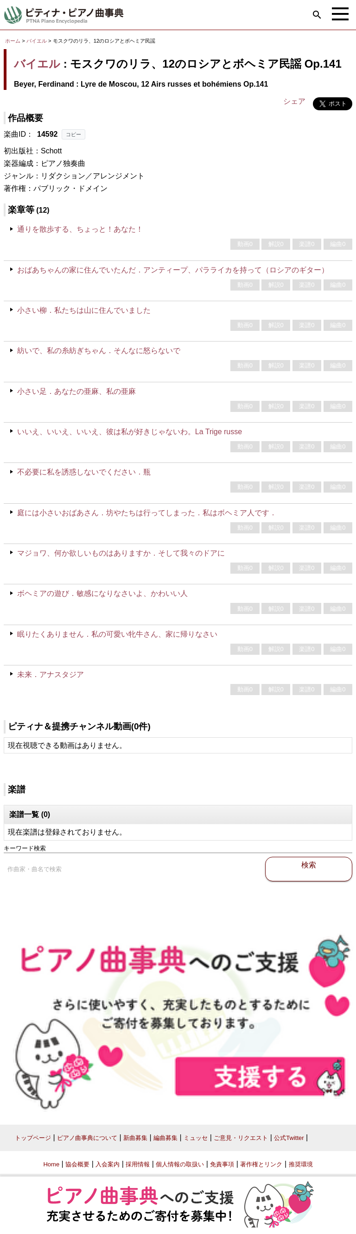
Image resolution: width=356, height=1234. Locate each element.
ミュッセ (196, 1137)
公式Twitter (289, 1137)
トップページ (33, 1137)
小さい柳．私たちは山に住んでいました (84, 310)
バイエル (36, 41)
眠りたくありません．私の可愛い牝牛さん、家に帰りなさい (117, 634)
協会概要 (77, 1164)
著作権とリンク (261, 1164)
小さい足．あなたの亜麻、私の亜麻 (76, 391)
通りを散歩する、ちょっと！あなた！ (80, 229)
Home (51, 1164)
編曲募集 (165, 1137)
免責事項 (222, 1164)
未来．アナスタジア (50, 674)
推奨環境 (301, 1164)
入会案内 (107, 1164)
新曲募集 (135, 1137)
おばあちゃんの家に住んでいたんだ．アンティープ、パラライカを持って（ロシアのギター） (173, 270)
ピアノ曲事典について (87, 1137)
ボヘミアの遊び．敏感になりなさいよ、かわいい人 (102, 593)
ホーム (12, 41)
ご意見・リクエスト (241, 1137)
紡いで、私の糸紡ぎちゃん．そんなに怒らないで (98, 350)
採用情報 (138, 1164)
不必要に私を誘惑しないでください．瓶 (84, 472)
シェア (294, 101)
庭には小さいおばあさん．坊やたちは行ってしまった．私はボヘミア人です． (147, 513)
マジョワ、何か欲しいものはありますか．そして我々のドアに (121, 553)
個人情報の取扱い (180, 1164)
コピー (73, 134)
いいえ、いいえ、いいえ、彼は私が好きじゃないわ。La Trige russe (129, 432)
